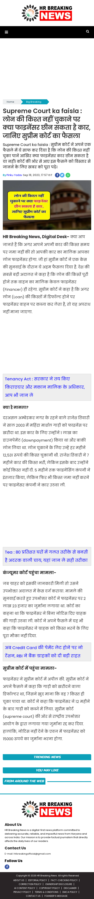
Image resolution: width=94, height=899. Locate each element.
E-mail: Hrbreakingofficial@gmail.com (28, 853)
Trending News (46, 756)
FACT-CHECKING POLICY (64, 879)
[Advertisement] (47, 70)
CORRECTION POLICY (30, 883)
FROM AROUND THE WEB (24, 781)
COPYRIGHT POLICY (49, 887)
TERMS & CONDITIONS (46, 891)
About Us (13, 824)
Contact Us (15, 847)
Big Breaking (33, 101)
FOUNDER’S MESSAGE (55, 895)
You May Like (47, 770)
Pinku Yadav (14, 174)
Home (10, 101)
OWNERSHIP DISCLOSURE (58, 883)
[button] (6, 32)
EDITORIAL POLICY (37, 879)
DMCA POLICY (69, 891)
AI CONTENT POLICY (24, 887)
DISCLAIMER (70, 887)
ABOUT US (18, 879)
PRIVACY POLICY (22, 891)
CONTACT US (33, 895)
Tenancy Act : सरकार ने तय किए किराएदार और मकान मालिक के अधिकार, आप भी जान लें (45, 386)
